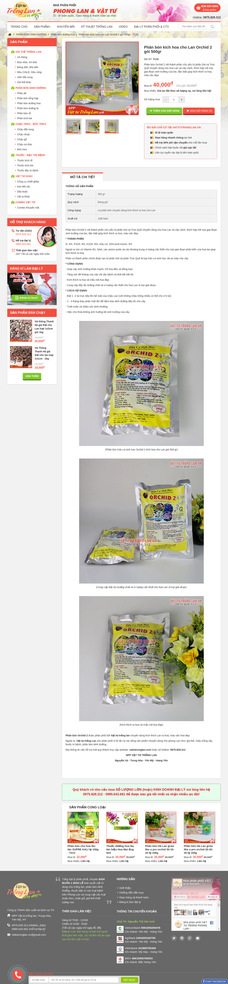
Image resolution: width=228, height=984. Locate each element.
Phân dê (21, 93)
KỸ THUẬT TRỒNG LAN (96, 26)
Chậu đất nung (25, 129)
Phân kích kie (24, 118)
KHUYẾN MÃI (66, 26)
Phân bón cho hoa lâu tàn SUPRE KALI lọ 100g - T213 (83, 849)
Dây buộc (22, 191)
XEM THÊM (32, 376)
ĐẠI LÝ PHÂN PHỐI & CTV (151, 26)
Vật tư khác (23, 196)
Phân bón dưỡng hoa (63, 34)
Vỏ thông (22, 57)
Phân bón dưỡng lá (27, 108)
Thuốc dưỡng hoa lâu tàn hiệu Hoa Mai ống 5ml (120, 849)
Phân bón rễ (24, 113)
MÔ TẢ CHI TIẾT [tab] (82, 177)
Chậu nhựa (23, 134)
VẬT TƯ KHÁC (24, 176)
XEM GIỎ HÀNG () (199, 110)
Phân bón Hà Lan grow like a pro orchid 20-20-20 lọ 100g (198, 849)
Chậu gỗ (22, 139)
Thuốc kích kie (25, 165)
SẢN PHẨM (42, 26)
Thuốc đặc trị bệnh (27, 170)
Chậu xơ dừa (24, 144)
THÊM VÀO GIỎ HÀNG (165, 110)
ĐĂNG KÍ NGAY (29, 297)
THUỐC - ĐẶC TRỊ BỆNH (30, 155)
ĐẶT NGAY (129, 980)
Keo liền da (23, 186)
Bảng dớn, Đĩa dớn (27, 67)
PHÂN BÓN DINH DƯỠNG (31, 34)
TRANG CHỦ (19, 26)
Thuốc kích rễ (24, 160)
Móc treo (22, 149)
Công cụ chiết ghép (28, 181)
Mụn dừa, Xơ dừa (27, 62)
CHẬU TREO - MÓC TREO (30, 124)
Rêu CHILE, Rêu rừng (29, 72)
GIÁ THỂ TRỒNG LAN (28, 51)
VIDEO (123, 26)
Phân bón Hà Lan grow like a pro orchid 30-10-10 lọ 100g (159, 849)
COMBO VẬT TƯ (25, 202)
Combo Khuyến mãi (28, 207)
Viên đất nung (25, 77)
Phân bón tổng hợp (27, 98)
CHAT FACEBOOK (215, 981)
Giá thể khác (24, 82)
